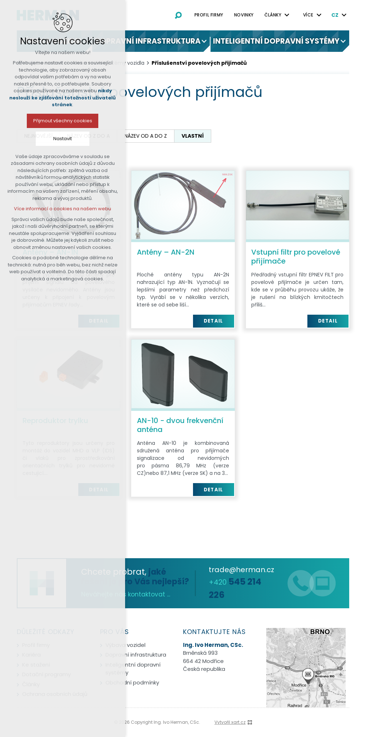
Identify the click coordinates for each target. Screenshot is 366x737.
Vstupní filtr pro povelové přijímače (295, 256)
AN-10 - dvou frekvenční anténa (180, 425)
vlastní (193, 135)
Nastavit (59, 138)
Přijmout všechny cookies (59, 120)
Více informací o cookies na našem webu (59, 208)
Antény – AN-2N (165, 252)
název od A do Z (145, 135)
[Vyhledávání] (178, 15)
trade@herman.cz (241, 570)
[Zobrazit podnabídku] (287, 15)
